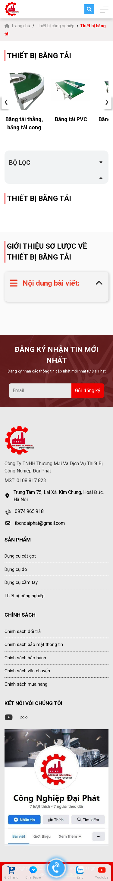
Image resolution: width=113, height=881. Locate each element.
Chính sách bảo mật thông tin (34, 644)
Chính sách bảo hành (25, 658)
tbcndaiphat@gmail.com (40, 523)
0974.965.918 (29, 511)
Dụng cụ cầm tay (21, 582)
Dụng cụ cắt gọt (20, 556)
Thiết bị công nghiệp (55, 25)
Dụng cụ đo (16, 569)
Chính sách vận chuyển (27, 671)
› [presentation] (107, 102)
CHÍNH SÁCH (20, 615)
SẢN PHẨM (18, 540)
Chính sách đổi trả (23, 631)
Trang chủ (18, 25)
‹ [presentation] (6, 102)
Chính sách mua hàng (26, 684)
